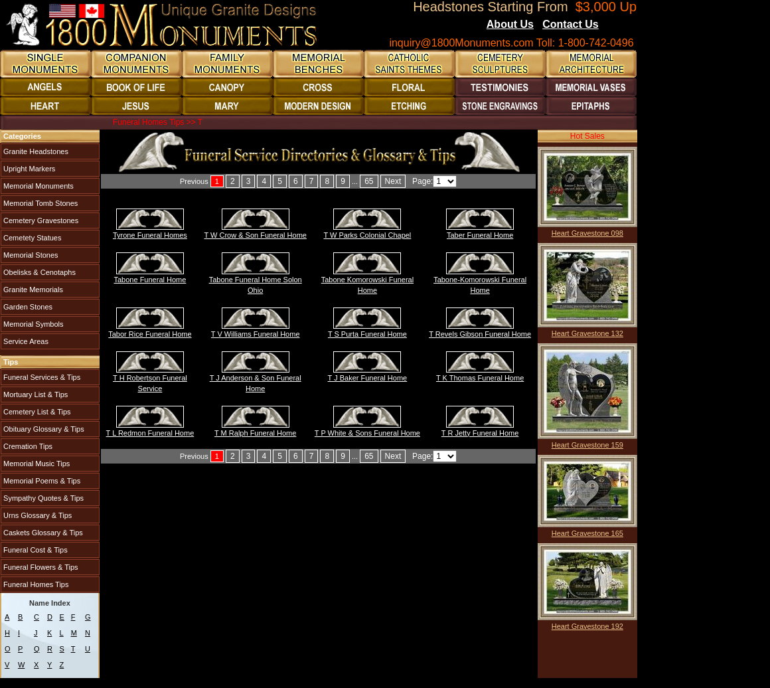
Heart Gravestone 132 (587, 333)
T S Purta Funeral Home (367, 334)
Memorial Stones (29, 255)
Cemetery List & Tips (36, 412)
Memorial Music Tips (35, 464)
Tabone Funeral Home (150, 280)
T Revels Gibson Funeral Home (480, 334)
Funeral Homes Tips (34, 584)
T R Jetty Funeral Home (480, 433)
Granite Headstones (34, 151)
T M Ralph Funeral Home (255, 433)
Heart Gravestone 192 (587, 626)
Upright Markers (28, 169)
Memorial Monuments (37, 186)
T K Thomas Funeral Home (480, 378)
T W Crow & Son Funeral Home (255, 235)
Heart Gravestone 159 (587, 445)
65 (368, 181)
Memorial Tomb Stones (39, 203)
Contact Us (570, 24)
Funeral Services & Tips (40, 377)
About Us (510, 24)
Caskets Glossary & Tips (42, 533)
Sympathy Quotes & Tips (42, 498)
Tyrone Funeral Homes (150, 235)
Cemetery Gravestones (39, 220)
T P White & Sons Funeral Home (367, 433)
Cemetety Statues (31, 238)
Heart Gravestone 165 (587, 533)
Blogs (616, 25)
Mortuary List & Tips (34, 394)
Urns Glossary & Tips (36, 515)
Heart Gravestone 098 (587, 233)
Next (393, 181)
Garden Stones (26, 307)
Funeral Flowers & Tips (39, 567)
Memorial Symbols (32, 324)
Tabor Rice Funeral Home (149, 334)
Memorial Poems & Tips (40, 481)
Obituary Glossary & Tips (42, 429)
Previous (194, 181)
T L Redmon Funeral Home (150, 433)
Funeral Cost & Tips (34, 550)
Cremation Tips (26, 446)
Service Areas (24, 341)
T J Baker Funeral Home (368, 378)
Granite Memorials (32, 290)
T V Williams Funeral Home (255, 334)
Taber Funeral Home (480, 235)
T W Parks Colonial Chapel (367, 235)
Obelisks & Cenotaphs (38, 272)
